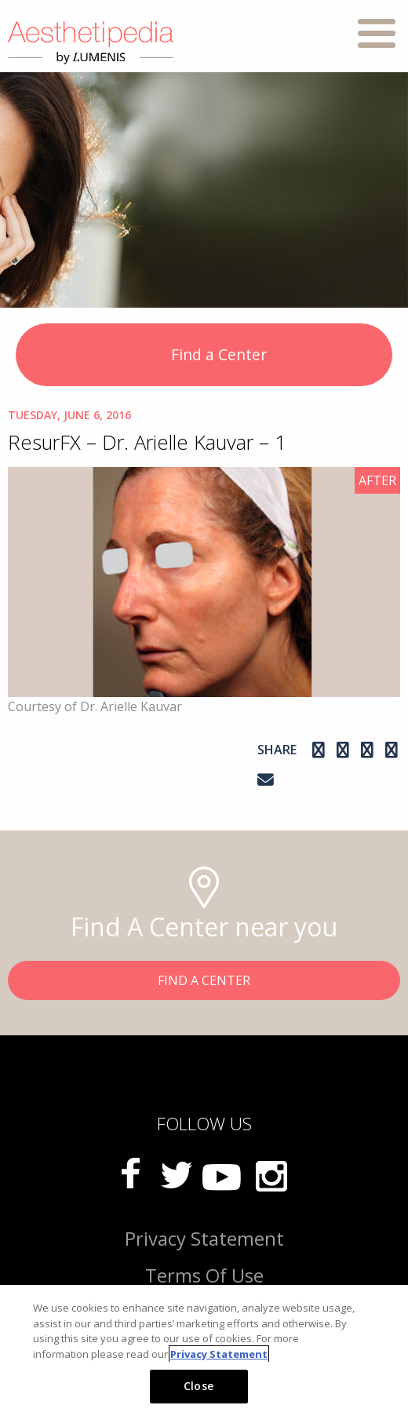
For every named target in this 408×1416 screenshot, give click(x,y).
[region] (204, 1350)
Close (198, 1385)
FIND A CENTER (204, 980)
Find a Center (204, 356)
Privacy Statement (204, 1238)
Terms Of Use (204, 1275)
